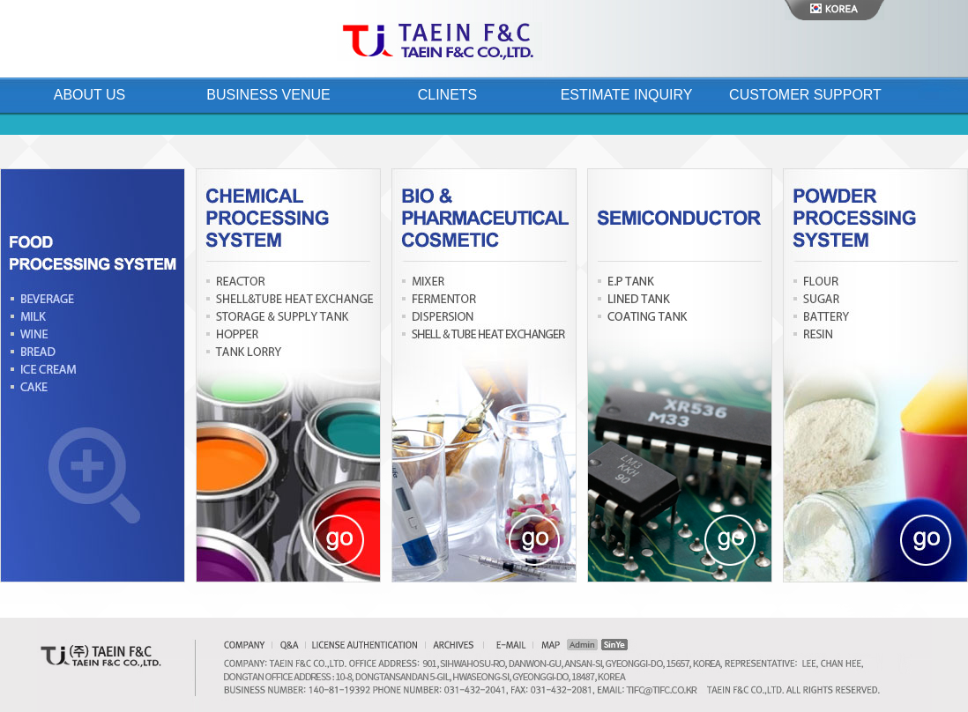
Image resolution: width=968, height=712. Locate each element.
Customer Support (805, 94)
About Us (90, 94)
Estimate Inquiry (627, 94)
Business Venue (268, 94)
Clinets (448, 94)
